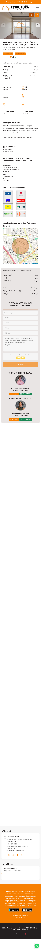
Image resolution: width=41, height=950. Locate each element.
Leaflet (25, 263)
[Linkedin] (17, 855)
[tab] (31, 15)
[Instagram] (9, 855)
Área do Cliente (10, 2)
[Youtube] (21, 855)
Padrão (13, 47)
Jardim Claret (21, 47)
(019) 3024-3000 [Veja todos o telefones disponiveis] (22, 2)
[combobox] (20, 313)
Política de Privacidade (20, 915)
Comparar (20, 53)
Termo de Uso (20, 917)
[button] (31, 2)
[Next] (36, 873)
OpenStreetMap (34, 263)
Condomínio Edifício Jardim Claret (17, 161)
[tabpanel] (20, 25)
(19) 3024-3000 (12, 844)
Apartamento (7, 47)
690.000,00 (34, 73)
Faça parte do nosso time (12, 870)
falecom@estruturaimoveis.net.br (17, 846)
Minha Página (14, 394)
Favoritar (8, 53)
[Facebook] (13, 855)
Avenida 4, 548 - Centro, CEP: (19, 839)
